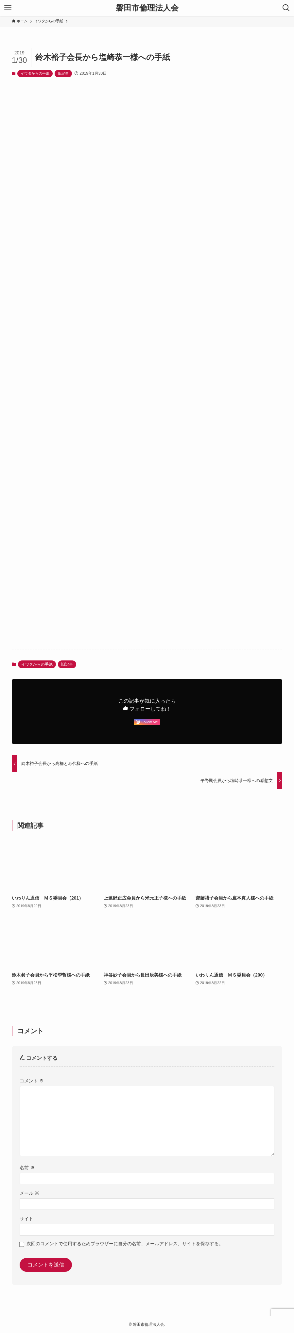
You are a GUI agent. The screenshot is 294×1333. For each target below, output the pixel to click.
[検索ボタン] (286, 8)
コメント (32, 1080)
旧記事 (63, 73)
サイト (26, 1218)
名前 (27, 1167)
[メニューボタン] (8, 8)
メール (29, 1193)
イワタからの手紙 (35, 73)
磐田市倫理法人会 (147, 8)
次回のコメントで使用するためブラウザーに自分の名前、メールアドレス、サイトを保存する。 (124, 1243)
